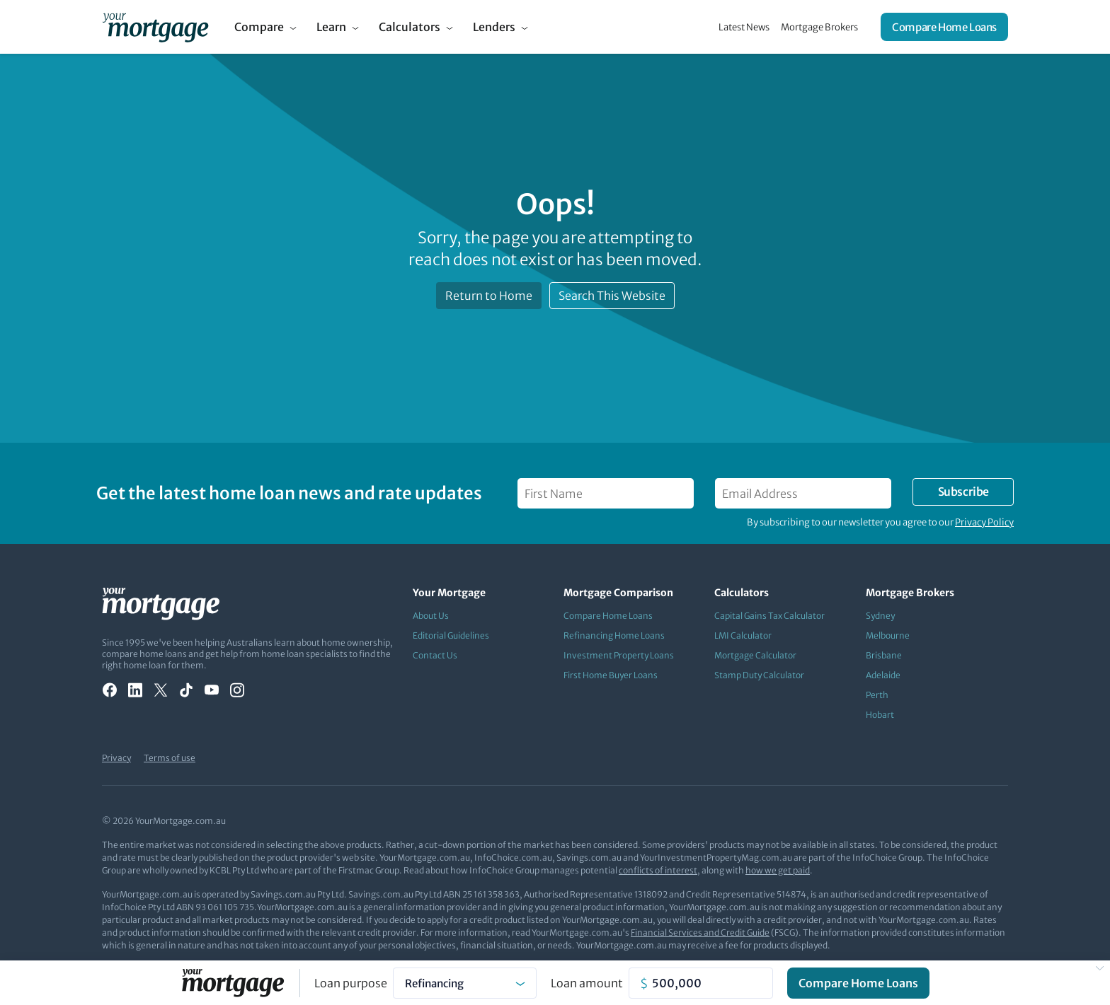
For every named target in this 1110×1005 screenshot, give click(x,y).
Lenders (494, 27)
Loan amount (587, 983)
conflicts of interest (658, 870)
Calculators (409, 27)
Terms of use (169, 758)
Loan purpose (350, 983)
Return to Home (488, 296)
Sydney (880, 615)
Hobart (880, 714)
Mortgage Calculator (755, 655)
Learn (331, 27)
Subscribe (963, 491)
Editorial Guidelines (451, 635)
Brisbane (884, 655)
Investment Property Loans (618, 655)
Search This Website (612, 296)
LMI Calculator (743, 635)
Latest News (744, 27)
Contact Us (435, 655)
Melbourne (888, 635)
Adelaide (883, 675)
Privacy (116, 758)
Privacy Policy (984, 522)
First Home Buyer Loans (610, 675)
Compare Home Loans (944, 27)
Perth (877, 695)
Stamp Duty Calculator (759, 675)
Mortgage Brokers (819, 27)
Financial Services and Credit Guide (700, 932)
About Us (431, 615)
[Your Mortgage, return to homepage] (155, 26)
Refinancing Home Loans (614, 635)
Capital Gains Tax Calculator (769, 615)
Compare (259, 27)
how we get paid (777, 870)
